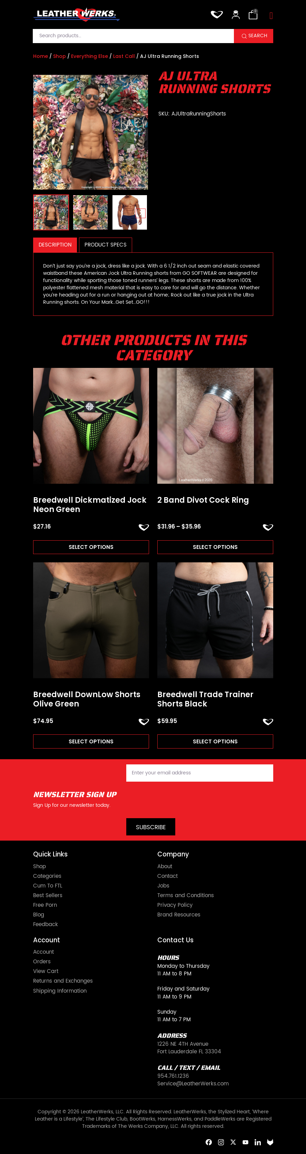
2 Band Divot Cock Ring (203, 500)
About (164, 867)
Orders (42, 962)
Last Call (124, 56)
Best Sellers (47, 896)
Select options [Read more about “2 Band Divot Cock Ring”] (215, 547)
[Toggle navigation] (271, 16)
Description (55, 245)
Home (40, 56)
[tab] (55, 245)
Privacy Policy (175, 905)
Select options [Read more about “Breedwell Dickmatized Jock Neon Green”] (91, 547)
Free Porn (45, 905)
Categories (47, 876)
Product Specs (106, 245)
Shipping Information (60, 991)
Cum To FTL (47, 886)
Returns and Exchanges (63, 981)
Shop (59, 56)
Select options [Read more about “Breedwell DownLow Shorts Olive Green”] (91, 741)
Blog (38, 915)
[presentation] (40, 214)
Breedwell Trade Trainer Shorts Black (205, 699)
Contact (167, 876)
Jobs (163, 886)
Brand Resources (178, 915)
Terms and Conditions (185, 896)
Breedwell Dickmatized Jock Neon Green (90, 505)
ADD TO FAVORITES (144, 527)
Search (257, 36)
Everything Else (89, 56)
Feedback (45, 925)
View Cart (45, 971)
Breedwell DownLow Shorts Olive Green (86, 699)
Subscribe (151, 827)
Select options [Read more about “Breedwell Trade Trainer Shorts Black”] (215, 741)
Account (43, 952)
